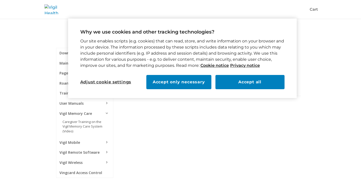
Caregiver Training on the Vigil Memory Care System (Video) (82, 126)
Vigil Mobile (69, 142)
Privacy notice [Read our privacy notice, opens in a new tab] (245, 65)
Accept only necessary (179, 82)
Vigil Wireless (71, 162)
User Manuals (71, 103)
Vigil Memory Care (75, 113)
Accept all (249, 82)
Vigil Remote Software (79, 152)
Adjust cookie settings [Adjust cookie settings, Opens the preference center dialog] (105, 82)
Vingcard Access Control (80, 172)
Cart (314, 10)
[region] (182, 58)
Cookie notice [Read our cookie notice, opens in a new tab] (214, 65)
